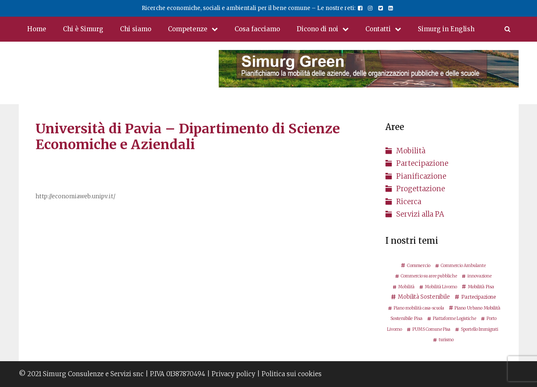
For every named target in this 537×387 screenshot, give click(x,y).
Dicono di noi (327, 29)
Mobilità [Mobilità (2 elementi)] (406, 287)
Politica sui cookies (292, 374)
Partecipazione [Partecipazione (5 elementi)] (478, 297)
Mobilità (410, 150)
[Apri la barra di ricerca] (507, 29)
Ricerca (408, 201)
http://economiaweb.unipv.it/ (75, 196)
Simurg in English (446, 29)
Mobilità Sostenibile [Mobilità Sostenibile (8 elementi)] (424, 296)
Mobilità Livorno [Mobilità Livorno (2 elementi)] (441, 287)
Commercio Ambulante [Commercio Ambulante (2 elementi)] (463, 265)
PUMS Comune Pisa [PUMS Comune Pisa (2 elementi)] (431, 329)
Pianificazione (421, 176)
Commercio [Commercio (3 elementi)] (418, 265)
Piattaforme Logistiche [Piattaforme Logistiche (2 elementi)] (454, 318)
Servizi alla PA (420, 214)
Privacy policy (233, 374)
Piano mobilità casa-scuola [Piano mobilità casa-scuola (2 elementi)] (419, 308)
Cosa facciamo (257, 29)
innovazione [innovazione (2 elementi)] (479, 276)
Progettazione (420, 188)
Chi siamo (135, 29)
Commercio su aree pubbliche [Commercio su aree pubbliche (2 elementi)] (429, 276)
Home (36, 29)
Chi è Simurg (83, 29)
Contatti (387, 29)
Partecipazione (422, 163)
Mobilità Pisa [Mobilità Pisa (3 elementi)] (481, 287)
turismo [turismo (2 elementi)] (446, 339)
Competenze (197, 29)
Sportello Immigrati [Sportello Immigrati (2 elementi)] (479, 329)
